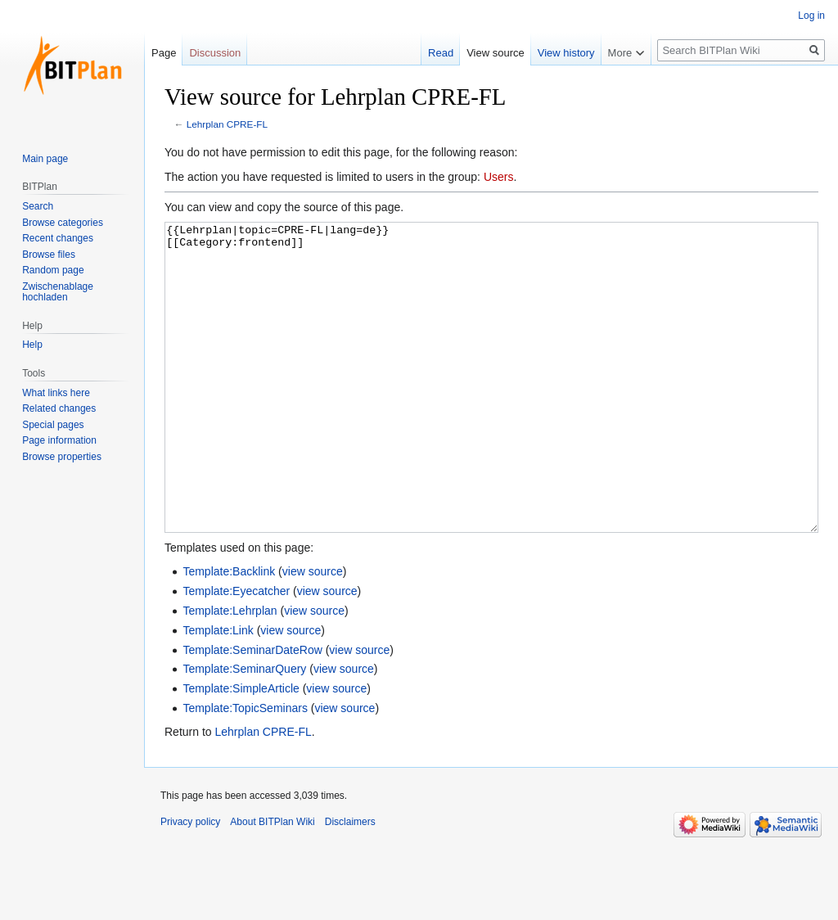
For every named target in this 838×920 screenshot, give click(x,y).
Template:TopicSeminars (245, 769)
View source (495, 53)
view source (312, 632)
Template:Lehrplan (229, 672)
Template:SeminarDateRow (252, 711)
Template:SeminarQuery (244, 730)
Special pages (52, 425)
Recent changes (57, 238)
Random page (52, 270)
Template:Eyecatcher (236, 652)
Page (163, 53)
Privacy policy (190, 883)
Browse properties (61, 456)
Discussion (215, 53)
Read (440, 53)
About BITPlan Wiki (272, 883)
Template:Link (217, 691)
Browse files (48, 254)
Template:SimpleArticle (240, 749)
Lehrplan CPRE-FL (227, 124)
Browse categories (62, 222)
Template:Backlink (228, 632)
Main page (45, 159)
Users (499, 176)
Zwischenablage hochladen (57, 292)
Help (32, 344)
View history (566, 53)
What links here (56, 393)
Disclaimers (350, 883)
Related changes (59, 408)
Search (37, 206)
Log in (811, 15)
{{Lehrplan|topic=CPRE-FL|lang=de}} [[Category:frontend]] (491, 408)
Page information (59, 440)
